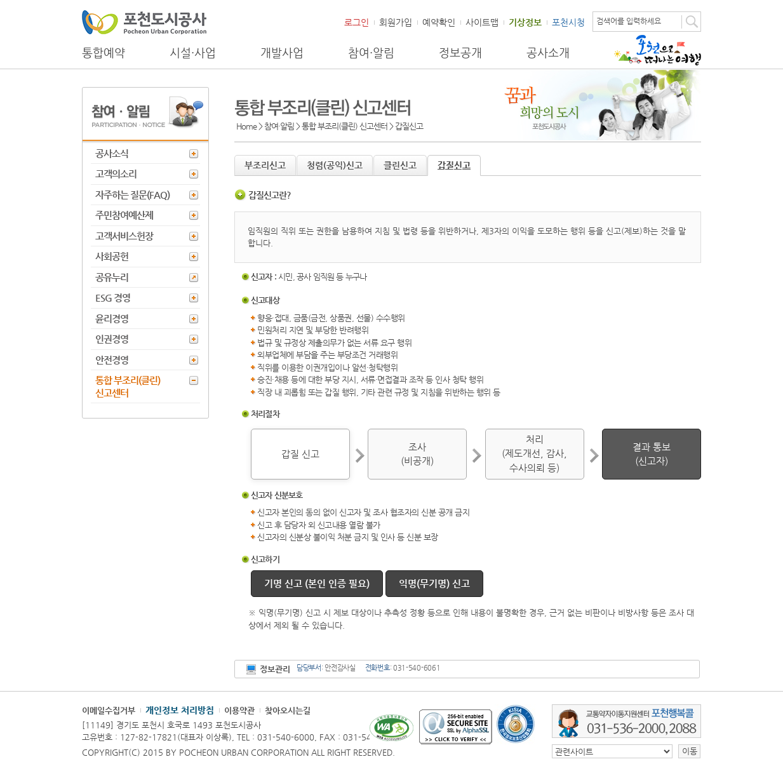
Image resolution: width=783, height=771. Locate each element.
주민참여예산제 (124, 215)
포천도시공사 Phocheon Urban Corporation (144, 22)
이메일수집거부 (108, 710)
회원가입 (395, 22)
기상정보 (525, 22)
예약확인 (438, 22)
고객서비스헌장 (124, 236)
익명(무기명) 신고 (434, 583)
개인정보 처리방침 (179, 710)
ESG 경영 (112, 297)
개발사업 (282, 52)
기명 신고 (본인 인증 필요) (317, 583)
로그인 (356, 22)
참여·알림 (371, 52)
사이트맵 (482, 22)
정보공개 (460, 52)
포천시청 (568, 22)
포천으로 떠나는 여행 (657, 50)
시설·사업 (193, 52)
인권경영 (111, 338)
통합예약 (103, 52)
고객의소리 (116, 173)
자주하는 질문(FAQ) (132, 194)
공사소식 (111, 153)
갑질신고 (454, 165)
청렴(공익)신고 (335, 165)
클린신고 (400, 165)
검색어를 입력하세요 (628, 21)
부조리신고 (265, 165)
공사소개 (548, 52)
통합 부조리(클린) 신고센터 (127, 386)
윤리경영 (111, 318)
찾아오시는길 (288, 710)
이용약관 (239, 710)
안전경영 (111, 359)
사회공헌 (111, 256)
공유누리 (111, 277)
